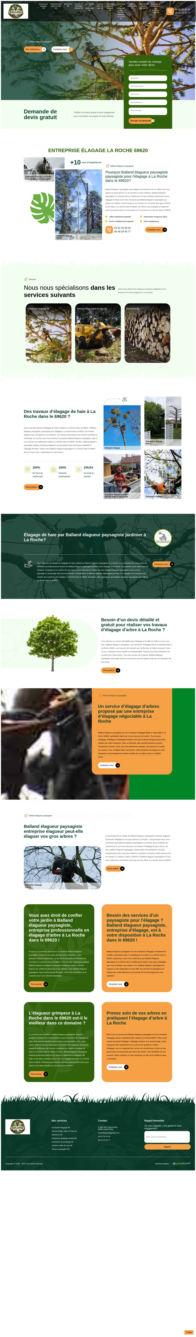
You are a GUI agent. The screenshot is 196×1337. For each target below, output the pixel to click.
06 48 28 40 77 (182, 13)
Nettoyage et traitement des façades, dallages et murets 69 (121, 11)
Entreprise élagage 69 (43, 6)
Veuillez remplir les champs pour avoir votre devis (145, 63)
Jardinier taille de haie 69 (99, 6)
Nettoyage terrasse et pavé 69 (110, 7)
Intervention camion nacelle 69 (144, 6)
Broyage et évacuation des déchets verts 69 (155, 8)
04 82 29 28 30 (182, 9)
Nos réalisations (35, 49)
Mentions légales (162, 1164)
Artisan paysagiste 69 (132, 6)
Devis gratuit (33, 487)
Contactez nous (62, 49)
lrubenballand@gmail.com (109, 1133)
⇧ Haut (189, 1332)
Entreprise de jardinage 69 (89, 7)
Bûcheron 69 (68, 5)
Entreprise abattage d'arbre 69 (78, 6)
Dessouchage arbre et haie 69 (56, 6)
